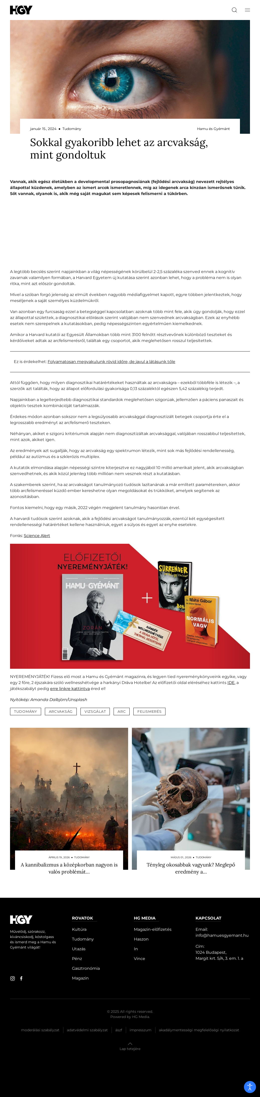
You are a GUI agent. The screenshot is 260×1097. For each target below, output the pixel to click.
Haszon (141, 939)
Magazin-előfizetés (152, 929)
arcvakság (61, 711)
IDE (231, 682)
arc (122, 711)
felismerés (149, 711)
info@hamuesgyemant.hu (222, 935)
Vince (139, 958)
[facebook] (21, 978)
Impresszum (140, 1030)
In (136, 948)
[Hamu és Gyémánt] (21, 10)
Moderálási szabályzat (40, 1030)
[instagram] (12, 978)
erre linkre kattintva (70, 688)
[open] (250, 1087)
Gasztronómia (86, 968)
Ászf (118, 1030)
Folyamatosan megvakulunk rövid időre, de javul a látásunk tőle (111, 361)
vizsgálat (95, 711)
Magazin (80, 978)
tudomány (25, 711)
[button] (247, 10)
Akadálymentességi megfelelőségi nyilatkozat (199, 1030)
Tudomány (83, 939)
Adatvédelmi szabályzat (87, 1030)
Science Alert (37, 535)
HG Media (140, 1016)
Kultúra (79, 929)
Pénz (77, 958)
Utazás (78, 948)
